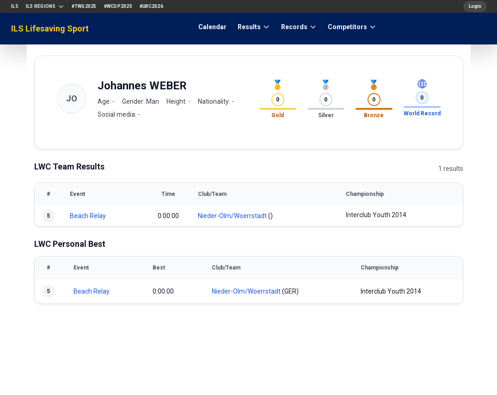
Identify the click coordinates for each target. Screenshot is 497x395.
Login (475, 6)
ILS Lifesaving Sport (50, 28)
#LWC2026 (151, 6)
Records (299, 27)
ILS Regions (45, 6)
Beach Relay (88, 215)
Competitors (352, 27)
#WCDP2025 (118, 6)
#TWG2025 (84, 6)
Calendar (212, 27)
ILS (14, 6)
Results (254, 27)
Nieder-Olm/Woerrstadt (232, 215)
